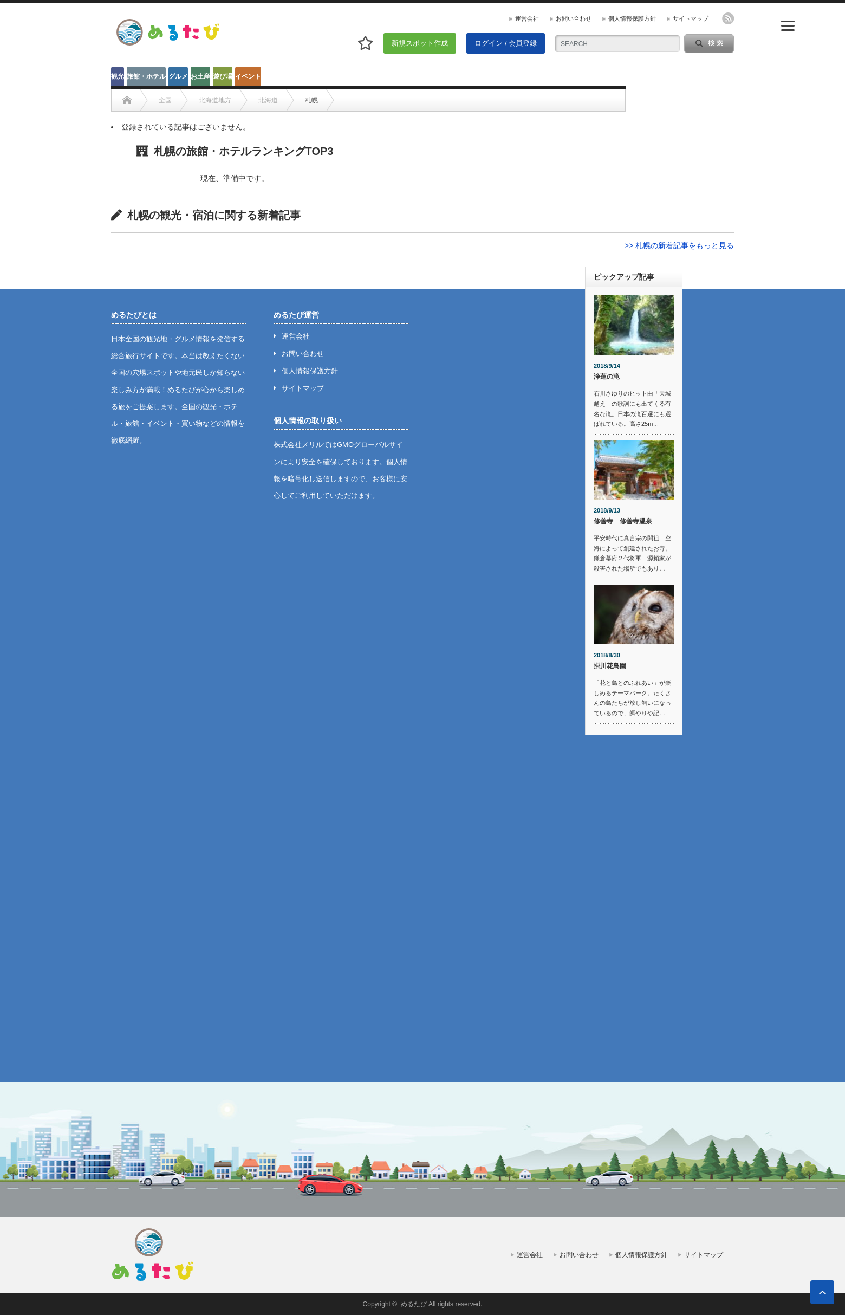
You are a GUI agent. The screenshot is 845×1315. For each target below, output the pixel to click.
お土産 (200, 76)
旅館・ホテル (146, 76)
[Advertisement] (633, 908)
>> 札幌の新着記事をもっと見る (679, 245)
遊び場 (222, 76)
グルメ (178, 76)
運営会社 (527, 18)
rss (728, 18)
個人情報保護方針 (632, 18)
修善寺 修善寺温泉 (623, 521)
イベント (248, 76)
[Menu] (788, 26)
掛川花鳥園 (610, 666)
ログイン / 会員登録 (505, 43)
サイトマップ (690, 18)
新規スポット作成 (420, 43)
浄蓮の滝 (607, 376)
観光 (117, 76)
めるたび (414, 1304)
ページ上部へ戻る (822, 1292)
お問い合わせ (574, 18)
